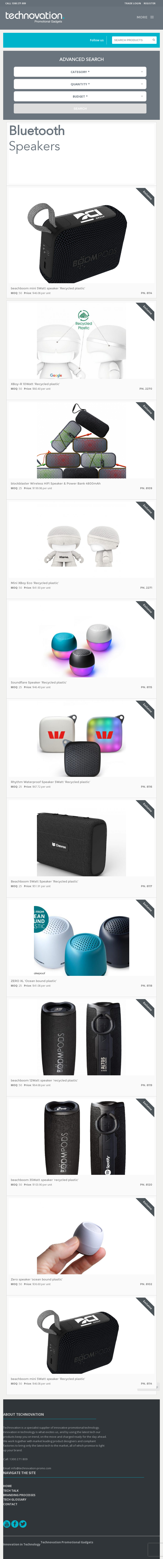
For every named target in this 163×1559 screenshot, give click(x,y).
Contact (10, 1504)
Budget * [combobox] (80, 96)
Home (7, 1486)
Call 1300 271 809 (15, 3)
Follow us (97, 40)
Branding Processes (19, 1495)
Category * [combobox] (80, 72)
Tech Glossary (14, 1499)
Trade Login (132, 3)
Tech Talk (11, 1491)
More (142, 17)
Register (150, 3)
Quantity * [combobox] (80, 84)
